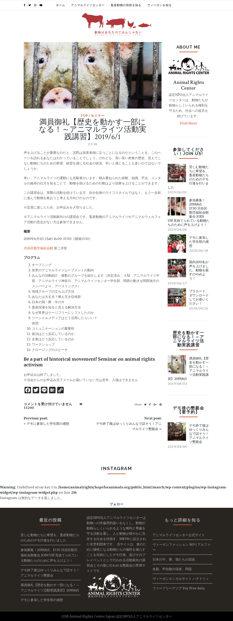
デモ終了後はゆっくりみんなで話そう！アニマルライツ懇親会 (199, 433)
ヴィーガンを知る (159, 5)
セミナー (98, 115)
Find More (188, 123)
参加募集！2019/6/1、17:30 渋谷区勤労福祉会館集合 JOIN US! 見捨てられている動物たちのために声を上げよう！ (49, 555)
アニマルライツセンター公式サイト (179, 535)
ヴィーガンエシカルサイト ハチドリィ (181, 579)
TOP (84, 115)
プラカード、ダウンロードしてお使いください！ (199, 297)
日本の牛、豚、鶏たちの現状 (174, 559)
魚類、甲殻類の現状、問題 (172, 569)
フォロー (117, 504)
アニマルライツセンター (88, 5)
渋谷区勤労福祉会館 (38, 248)
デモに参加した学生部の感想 (48, 423)
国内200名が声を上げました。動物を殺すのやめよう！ (199, 270)
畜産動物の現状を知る (126, 5)
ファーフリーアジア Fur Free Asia (178, 588)
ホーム (60, 5)
